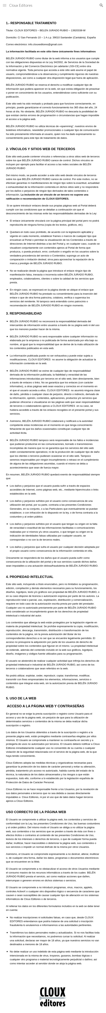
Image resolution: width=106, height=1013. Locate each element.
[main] (52, 495)
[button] (4, 5)
